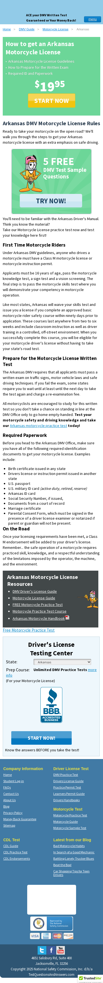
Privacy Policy (13, 813)
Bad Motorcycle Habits (69, 846)
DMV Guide (27, 29)
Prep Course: (18, 669)
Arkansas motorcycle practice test (38, 425)
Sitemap (9, 825)
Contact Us (11, 794)
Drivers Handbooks (66, 800)
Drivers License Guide (68, 781)
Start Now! (41, 738)
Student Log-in (13, 781)
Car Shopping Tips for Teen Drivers (71, 873)
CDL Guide (10, 846)
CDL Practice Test (15, 852)
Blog (6, 806)
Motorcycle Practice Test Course (39, 611)
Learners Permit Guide (69, 794)
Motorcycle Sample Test (69, 828)
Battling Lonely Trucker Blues (73, 858)
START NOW (51, 100)
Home (7, 29)
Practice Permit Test (67, 787)
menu (92, 19)
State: (11, 661)
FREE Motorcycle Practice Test (38, 604)
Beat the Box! (62, 865)
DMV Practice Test (65, 775)
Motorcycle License (55, 29)
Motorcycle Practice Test (70, 815)
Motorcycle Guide (65, 821)
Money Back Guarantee (19, 819)
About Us (9, 800)
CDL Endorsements (16, 858)
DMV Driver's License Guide (35, 591)
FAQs (7, 787)
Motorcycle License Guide (34, 597)
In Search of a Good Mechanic (73, 852)
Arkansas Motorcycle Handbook (41, 618)
